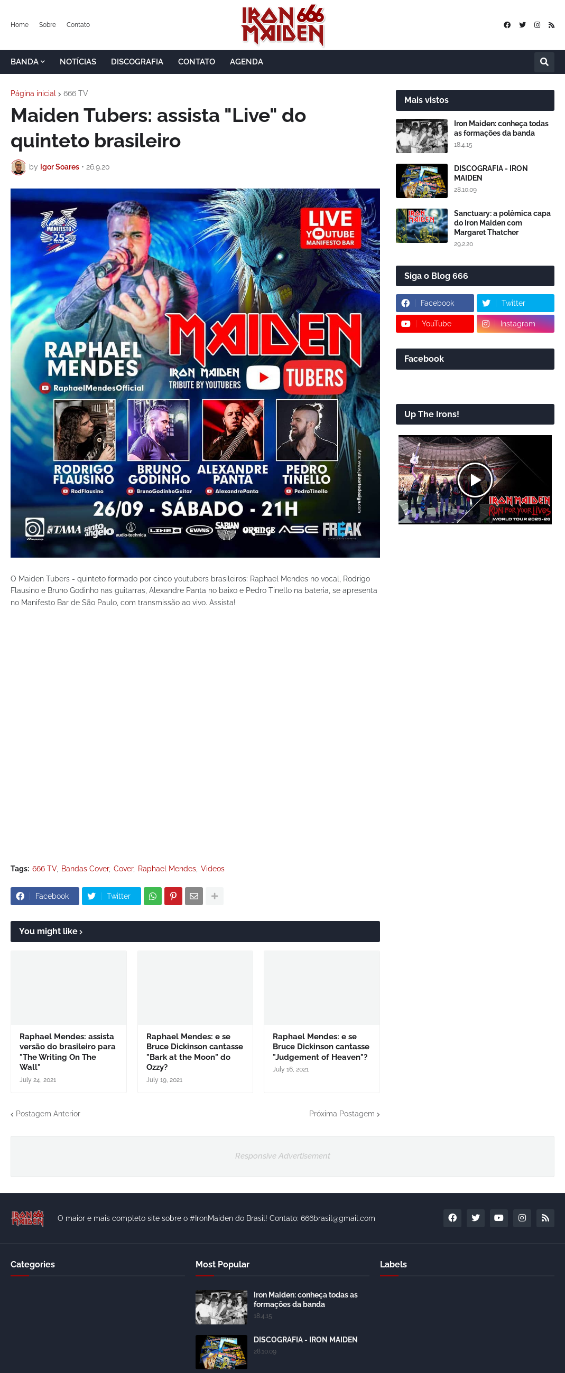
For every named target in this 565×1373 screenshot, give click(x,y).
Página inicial (33, 93)
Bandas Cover (85, 868)
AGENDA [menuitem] (246, 62)
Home (20, 25)
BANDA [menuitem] (25, 62)
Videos (213, 868)
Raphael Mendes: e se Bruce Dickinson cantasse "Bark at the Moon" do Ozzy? (194, 1052)
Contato (78, 25)
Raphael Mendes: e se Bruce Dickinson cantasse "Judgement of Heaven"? (321, 1047)
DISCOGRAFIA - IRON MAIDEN (491, 173)
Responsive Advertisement (282, 1156)
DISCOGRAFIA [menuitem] (137, 62)
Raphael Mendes (167, 868)
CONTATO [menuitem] (196, 62)
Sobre (47, 25)
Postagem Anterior (48, 1113)
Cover (123, 868)
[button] (544, 62)
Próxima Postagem (342, 1113)
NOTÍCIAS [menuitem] (78, 62)
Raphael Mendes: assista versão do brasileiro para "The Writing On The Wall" (68, 1052)
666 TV (75, 93)
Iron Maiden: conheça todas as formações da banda (501, 128)
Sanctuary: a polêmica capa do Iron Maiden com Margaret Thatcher (502, 223)
